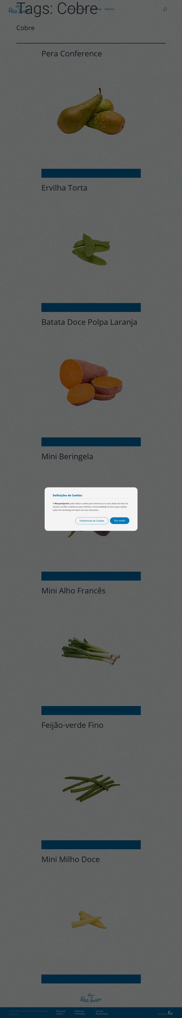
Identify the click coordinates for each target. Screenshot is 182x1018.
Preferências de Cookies (92, 520)
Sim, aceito (119, 520)
